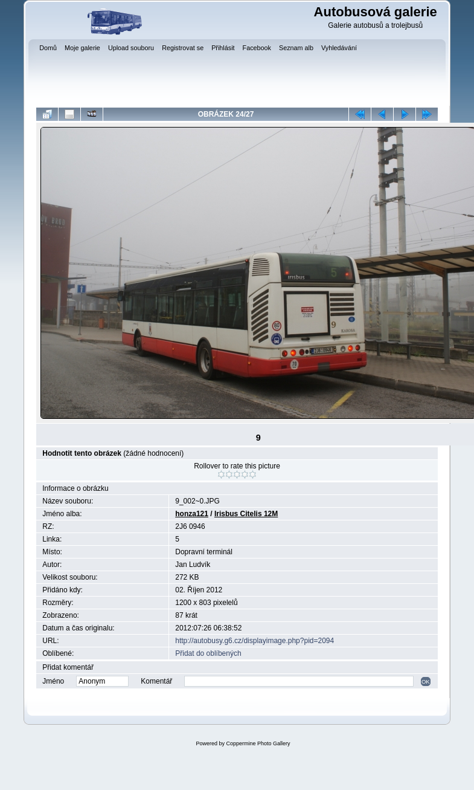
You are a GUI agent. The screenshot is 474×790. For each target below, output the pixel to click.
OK (425, 681)
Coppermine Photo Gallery (258, 743)
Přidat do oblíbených (208, 653)
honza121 (191, 514)
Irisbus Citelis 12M (246, 514)
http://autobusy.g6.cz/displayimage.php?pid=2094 (254, 640)
